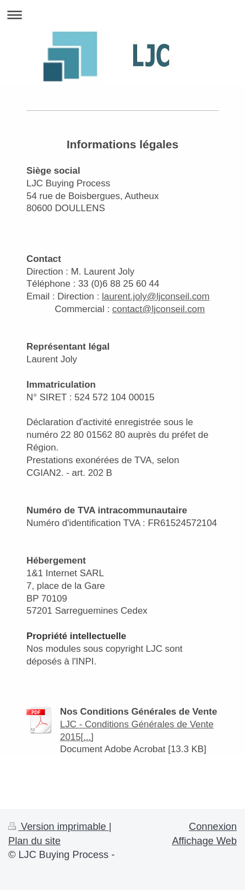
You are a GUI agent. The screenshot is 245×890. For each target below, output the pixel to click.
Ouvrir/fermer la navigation (122, 14)
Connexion (213, 826)
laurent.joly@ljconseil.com (156, 296)
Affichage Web (204, 840)
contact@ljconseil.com (158, 309)
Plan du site (34, 840)
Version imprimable (58, 826)
